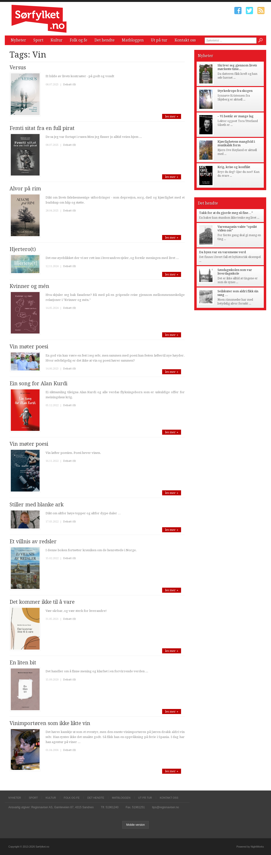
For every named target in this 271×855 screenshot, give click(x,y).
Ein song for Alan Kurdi (38, 384)
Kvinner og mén (29, 286)
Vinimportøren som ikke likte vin (50, 723)
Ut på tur (159, 40)
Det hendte (104, 40)
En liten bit (23, 663)
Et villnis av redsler (33, 542)
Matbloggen (133, 40)
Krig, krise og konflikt (234, 167)
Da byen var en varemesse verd (222, 252)
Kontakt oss (185, 40)
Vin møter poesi (29, 347)
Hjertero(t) (23, 249)
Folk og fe (78, 40)
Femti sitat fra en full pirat (42, 128)
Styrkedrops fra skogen (235, 91)
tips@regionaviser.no (165, 807)
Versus (18, 67)
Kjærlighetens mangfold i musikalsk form (236, 143)
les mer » (171, 116)
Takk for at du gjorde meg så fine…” (226, 213)
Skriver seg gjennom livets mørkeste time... (237, 67)
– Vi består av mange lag (235, 116)
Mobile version (135, 824)
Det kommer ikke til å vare (42, 602)
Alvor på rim (25, 189)
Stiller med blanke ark (37, 505)
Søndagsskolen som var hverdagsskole (235, 271)
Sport (38, 40)
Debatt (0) (69, 84)
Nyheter (18, 40)
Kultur (57, 40)
